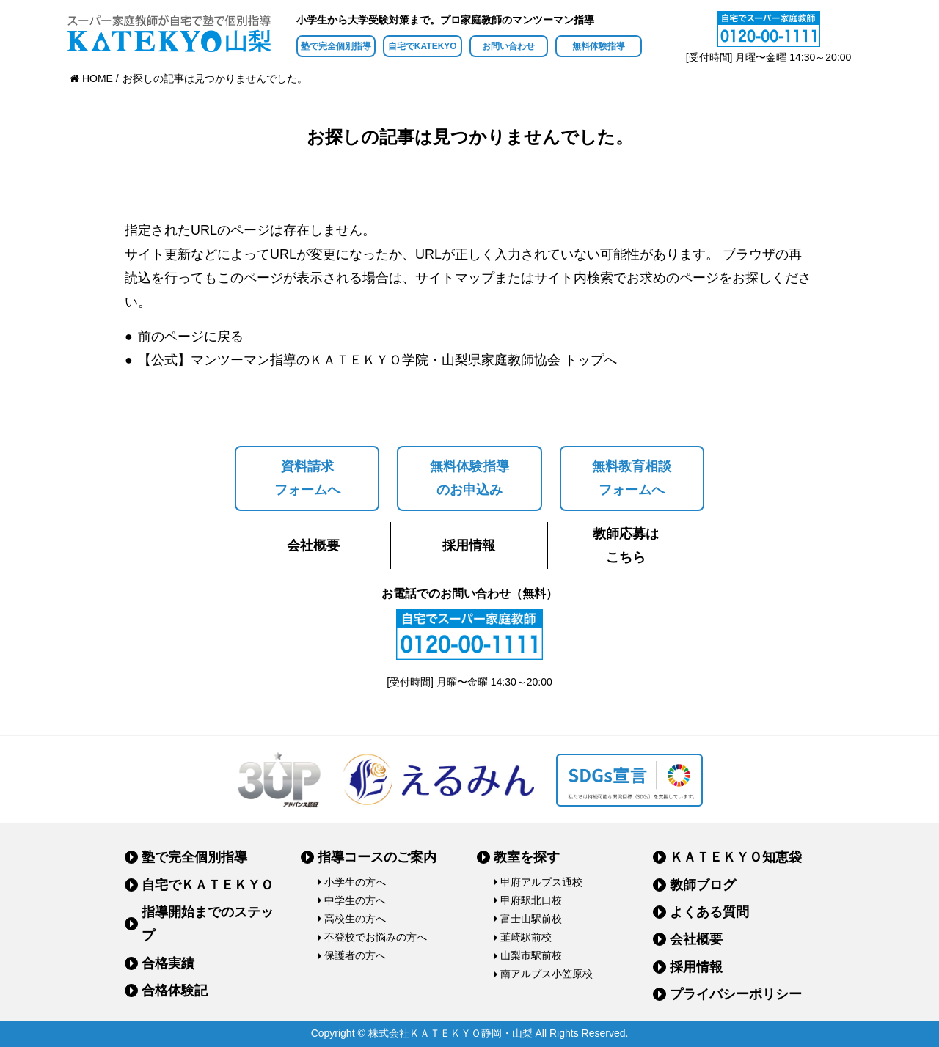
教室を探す (527, 857)
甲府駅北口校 (531, 900)
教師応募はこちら (626, 545)
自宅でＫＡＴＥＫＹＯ (208, 885)
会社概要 (313, 545)
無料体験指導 (598, 46)
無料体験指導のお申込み (469, 478)
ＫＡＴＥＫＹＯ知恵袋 (736, 857)
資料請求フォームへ (307, 478)
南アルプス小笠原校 (546, 974)
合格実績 (168, 963)
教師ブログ (703, 885)
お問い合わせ (508, 46)
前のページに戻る (191, 336)
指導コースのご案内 (377, 857)
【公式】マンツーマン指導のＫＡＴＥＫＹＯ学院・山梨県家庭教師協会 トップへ (377, 360)
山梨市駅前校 (531, 955)
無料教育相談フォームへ (631, 478)
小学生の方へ (355, 882)
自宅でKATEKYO (422, 46)
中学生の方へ (355, 900)
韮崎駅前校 (526, 937)
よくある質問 (709, 912)
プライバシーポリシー (736, 994)
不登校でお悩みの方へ (375, 937)
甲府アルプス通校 (541, 882)
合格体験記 (175, 990)
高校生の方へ (355, 919)
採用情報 (468, 545)
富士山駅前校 (531, 919)
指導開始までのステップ (208, 924)
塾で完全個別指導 (336, 46)
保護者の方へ (355, 955)
